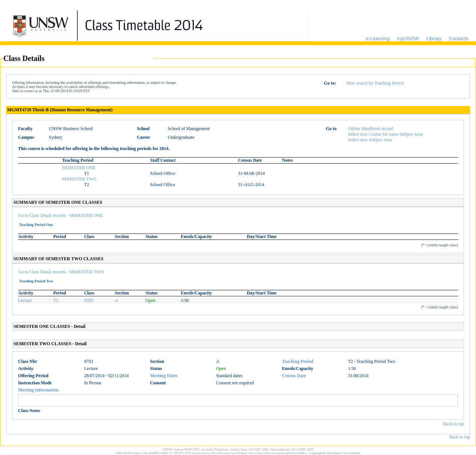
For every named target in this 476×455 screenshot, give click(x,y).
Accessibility (352, 453)
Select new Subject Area (370, 140)
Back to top (453, 423)
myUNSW (408, 38)
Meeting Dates (164, 375)
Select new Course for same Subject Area (385, 134)
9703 (88, 300)
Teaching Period (297, 361)
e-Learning (378, 38)
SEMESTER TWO (79, 179)
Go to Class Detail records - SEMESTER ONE (60, 215)
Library (433, 38)
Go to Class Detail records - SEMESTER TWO (61, 272)
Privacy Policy (297, 453)
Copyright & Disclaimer (325, 453)
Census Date (294, 375)
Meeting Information (38, 390)
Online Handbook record (370, 128)
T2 (55, 300)
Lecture (25, 300)
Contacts (458, 38)
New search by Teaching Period (374, 83)
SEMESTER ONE (78, 167)
